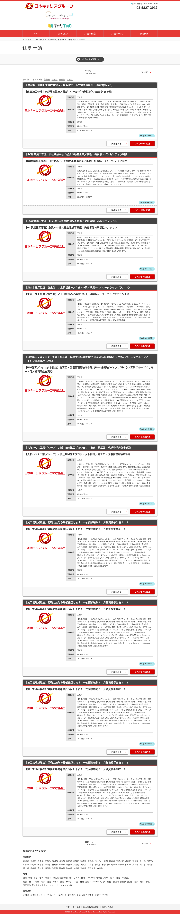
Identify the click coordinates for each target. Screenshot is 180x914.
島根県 (121, 864)
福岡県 (48, 868)
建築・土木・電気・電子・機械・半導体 (41, 882)
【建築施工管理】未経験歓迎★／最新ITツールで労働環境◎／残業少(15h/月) (68, 85)
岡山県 (128, 864)
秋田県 (55, 861)
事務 (25, 878)
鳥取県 (114, 864)
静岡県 (48, 864)
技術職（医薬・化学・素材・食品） (136, 882)
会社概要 (144, 33)
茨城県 (76, 861)
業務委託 (72, 895)
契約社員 (62, 895)
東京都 (112, 861)
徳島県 (150, 864)
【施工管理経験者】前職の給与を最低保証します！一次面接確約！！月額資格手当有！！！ (77, 522)
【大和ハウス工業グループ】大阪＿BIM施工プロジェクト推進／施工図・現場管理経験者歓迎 (78, 447)
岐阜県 (40, 864)
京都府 (76, 864)
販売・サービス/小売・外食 (72, 882)
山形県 (62, 861)
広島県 (135, 864)
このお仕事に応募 (142, 143)
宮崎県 (83, 868)
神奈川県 (120, 861)
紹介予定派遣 (88, 895)
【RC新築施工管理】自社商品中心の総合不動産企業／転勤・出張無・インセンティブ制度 (76, 154)
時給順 (55, 79)
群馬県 (91, 861)
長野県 (33, 864)
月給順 (70, 79)
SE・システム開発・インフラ (82, 878)
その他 (105, 895)
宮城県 (48, 861)
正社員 (26, 895)
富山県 (135, 861)
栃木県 (83, 861)
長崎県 (62, 868)
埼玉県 (98, 861)
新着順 (47, 79)
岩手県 (40, 861)
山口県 (143, 864)
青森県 (33, 861)
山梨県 (26, 864)
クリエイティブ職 (64, 885)
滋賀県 (69, 864)
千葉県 (105, 861)
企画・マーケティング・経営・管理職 (102, 882)
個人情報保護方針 (91, 907)
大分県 (76, 868)
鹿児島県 (91, 868)
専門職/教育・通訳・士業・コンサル (39, 885)
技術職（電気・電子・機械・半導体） (113, 878)
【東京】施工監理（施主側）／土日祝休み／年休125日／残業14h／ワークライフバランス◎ (77, 287)
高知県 (40, 868)
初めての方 (63, 33)
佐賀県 (55, 868)
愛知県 (55, 864)
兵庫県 (91, 864)
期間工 (98, 895)
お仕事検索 (90, 33)
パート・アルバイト (48, 895)
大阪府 (83, 864)
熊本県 (69, 868)
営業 (30, 878)
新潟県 (128, 861)
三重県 (62, 864)
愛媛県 (33, 868)
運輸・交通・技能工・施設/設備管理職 (51, 878)
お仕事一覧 (117, 33)
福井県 (150, 861)
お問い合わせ (108, 907)
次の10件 (144, 72)
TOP (36, 33)
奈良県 (98, 864)
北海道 (26, 861)
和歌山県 (106, 864)
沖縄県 (100, 868)
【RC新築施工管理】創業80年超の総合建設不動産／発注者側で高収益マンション (71, 221)
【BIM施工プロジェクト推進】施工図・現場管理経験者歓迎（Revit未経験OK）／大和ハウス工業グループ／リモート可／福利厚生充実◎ (89, 359)
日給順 (62, 79)
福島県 (69, 861)
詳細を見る (116, 143)
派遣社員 (34, 895)
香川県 (26, 868)
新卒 (79, 895)
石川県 (143, 861)
